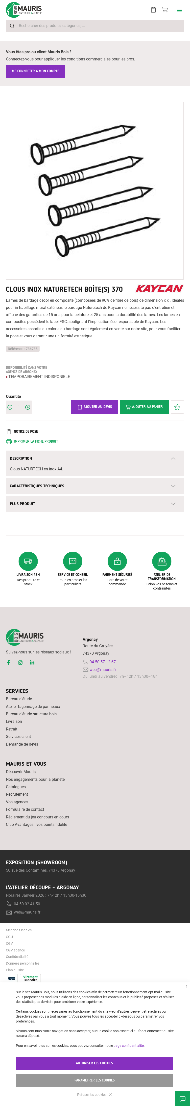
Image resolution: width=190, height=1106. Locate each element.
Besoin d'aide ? (182, 1098)
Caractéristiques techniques (37, 486)
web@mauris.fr (103, 669)
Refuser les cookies (92, 1095)
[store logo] (24, 10)
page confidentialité (129, 1045)
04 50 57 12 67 (103, 662)
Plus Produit (22, 503)
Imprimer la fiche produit (36, 441)
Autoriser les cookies (94, 1063)
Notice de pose (26, 432)
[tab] (95, 458)
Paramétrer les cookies (94, 1080)
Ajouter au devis (94, 407)
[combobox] (95, 26)
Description (21, 458)
